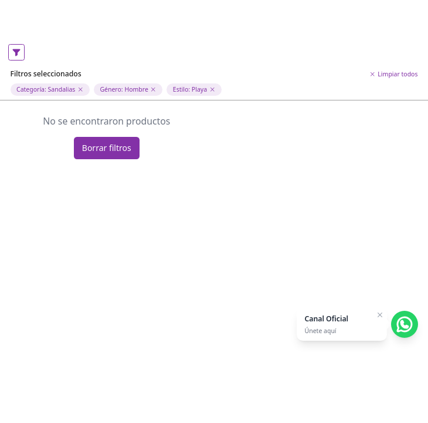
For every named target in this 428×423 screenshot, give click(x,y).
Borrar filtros (106, 147)
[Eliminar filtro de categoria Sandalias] (80, 89)
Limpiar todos (393, 74)
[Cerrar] (379, 314)
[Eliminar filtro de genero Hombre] (153, 89)
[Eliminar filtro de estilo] (212, 89)
